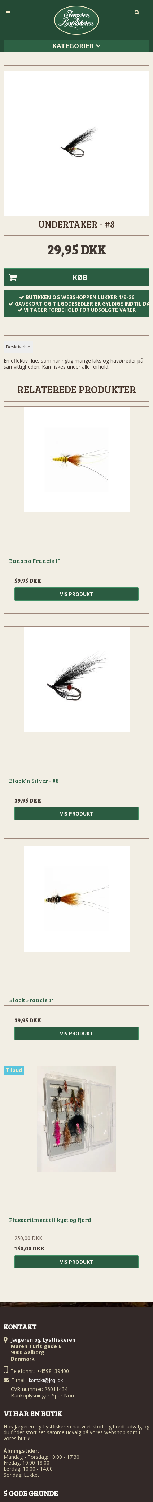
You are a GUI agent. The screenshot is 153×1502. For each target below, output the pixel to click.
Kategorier (76, 45)
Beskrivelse (18, 347)
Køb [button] (45, 277)
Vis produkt (76, 594)
